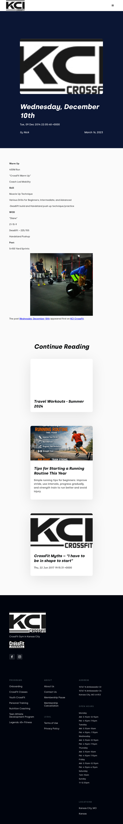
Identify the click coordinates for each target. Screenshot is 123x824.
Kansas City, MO (88, 808)
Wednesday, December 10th (34, 318)
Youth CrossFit (17, 697)
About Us (49, 686)
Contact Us (50, 692)
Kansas (83, 813)
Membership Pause (54, 697)
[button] (113, 5)
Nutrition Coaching (19, 708)
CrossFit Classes (18, 692)
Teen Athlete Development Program (21, 715)
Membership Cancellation (51, 704)
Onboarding (15, 686)
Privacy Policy (51, 728)
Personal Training (18, 703)
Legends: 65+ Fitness (20, 722)
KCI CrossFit (77, 318)
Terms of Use (51, 723)
